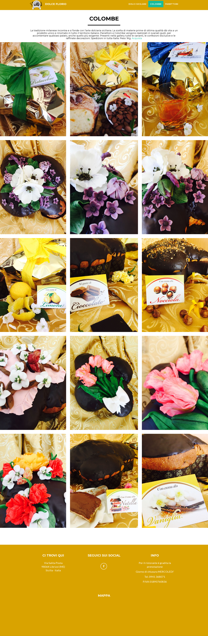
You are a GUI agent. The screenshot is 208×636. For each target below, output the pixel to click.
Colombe (155, 6)
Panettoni (171, 6)
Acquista (137, 38)
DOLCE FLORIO (57, 6)
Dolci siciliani (137, 6)
